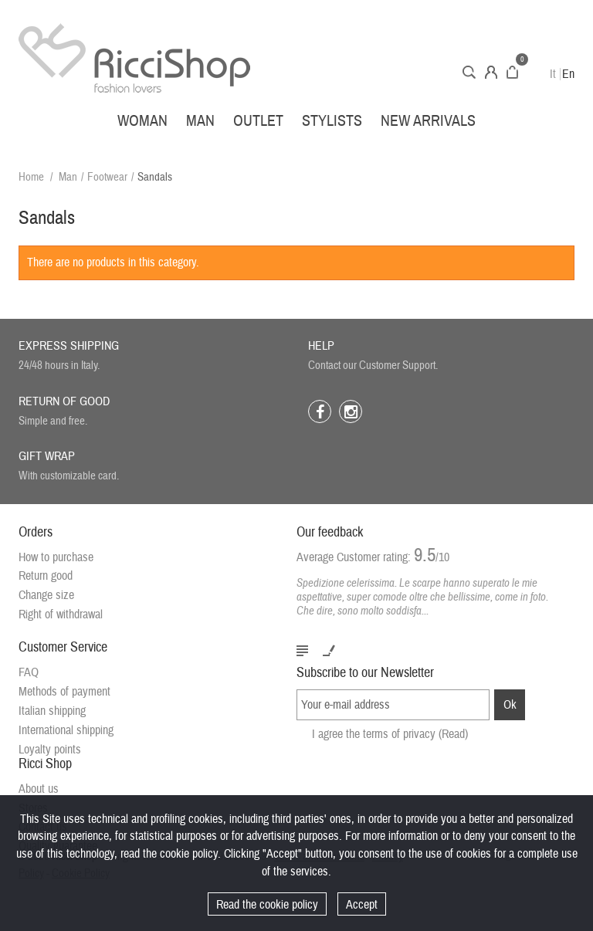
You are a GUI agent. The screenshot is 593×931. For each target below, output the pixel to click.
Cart (512, 72)
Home (31, 177)
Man (200, 120)
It (553, 74)
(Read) (453, 747)
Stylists (332, 120)
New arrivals (428, 120)
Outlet (258, 120)
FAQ (29, 673)
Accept (362, 904)
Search (469, 72)
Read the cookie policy (267, 904)
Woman (142, 120)
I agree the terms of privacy (390, 747)
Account (491, 72)
